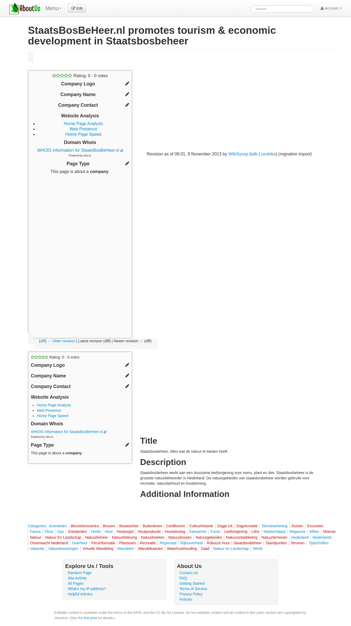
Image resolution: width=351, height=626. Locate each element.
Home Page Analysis (83, 123)
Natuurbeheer (96, 537)
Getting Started (191, 583)
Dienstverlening (274, 526)
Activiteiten (58, 526)
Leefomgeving (235, 531)
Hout (109, 531)
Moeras (329, 531)
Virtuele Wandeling (98, 548)
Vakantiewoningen (63, 548)
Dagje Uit (225, 526)
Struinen (297, 543)
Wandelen (126, 548)
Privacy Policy (191, 594)
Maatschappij (275, 531)
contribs (268, 154)
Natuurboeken (152, 537)
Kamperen (198, 531)
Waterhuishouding (182, 548)
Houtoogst (125, 531)
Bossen (109, 526)
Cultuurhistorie (201, 526)
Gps (60, 531)
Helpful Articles (80, 594)
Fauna (35, 531)
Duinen (297, 526)
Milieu (314, 531)
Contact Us (188, 573)
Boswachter (129, 526)
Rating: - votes (80, 75)
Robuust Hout (218, 543)
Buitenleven (152, 526)
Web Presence (83, 129)
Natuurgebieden (208, 537)
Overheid (79, 543)
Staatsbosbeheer (247, 543)
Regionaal (168, 543)
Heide (96, 531)
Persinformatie (103, 543)
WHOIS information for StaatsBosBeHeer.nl (80, 150)
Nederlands (322, 537)
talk (254, 154)
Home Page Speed (83, 134)
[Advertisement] (80, 254)
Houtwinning (175, 531)
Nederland (300, 537)
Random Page (80, 573)
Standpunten (276, 543)
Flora (49, 531)
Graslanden (77, 531)
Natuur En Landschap (63, 537)
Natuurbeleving (124, 537)
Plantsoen (127, 543)
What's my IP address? (87, 589)
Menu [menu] (53, 8)
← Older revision (61, 341)
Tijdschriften (319, 543)
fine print (90, 618)
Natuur (35, 537)
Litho (255, 531)
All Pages (75, 583)
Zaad (205, 548)
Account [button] (331, 8)
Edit (77, 8)
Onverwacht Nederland (49, 543)
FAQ (183, 578)
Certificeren (175, 526)
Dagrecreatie (247, 526)
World (257, 548)
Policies (185, 599)
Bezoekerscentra (85, 526)
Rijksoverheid (192, 543)
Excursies (315, 526)
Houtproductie (149, 531)
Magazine (297, 531)
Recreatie (148, 543)
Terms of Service (193, 589)
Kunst (215, 531)
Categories (37, 526)
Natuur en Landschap (231, 548)
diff (42, 341)
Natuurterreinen (274, 537)
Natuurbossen (179, 537)
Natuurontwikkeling (241, 537)
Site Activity (77, 578)
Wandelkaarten (150, 548)
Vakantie (37, 548)
